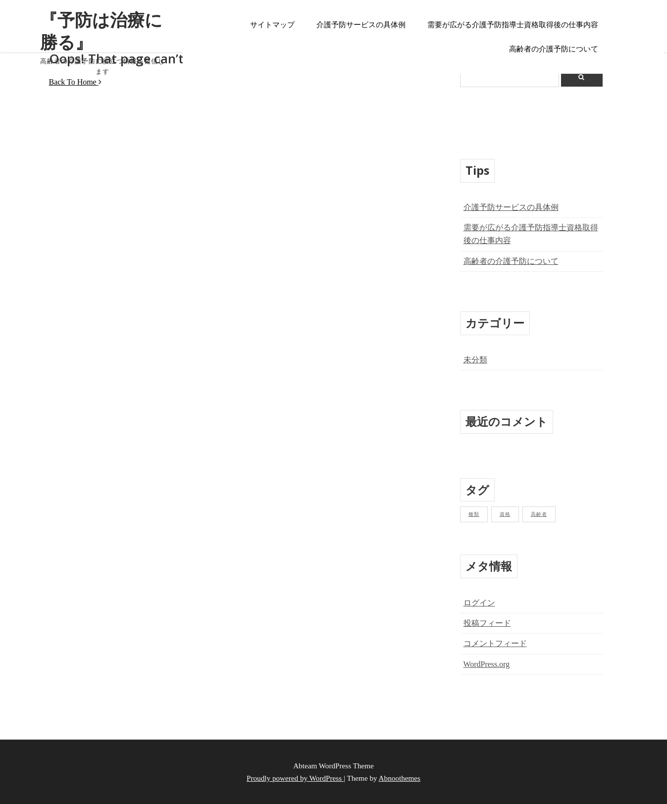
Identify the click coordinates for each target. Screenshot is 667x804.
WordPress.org (486, 664)
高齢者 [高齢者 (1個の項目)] (539, 514)
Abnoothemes (399, 778)
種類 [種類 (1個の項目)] (473, 514)
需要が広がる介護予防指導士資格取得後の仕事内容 (512, 25)
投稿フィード (487, 623)
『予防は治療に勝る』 (93, 27)
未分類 (475, 359)
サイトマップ (272, 25)
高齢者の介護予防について (553, 49)
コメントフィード (495, 643)
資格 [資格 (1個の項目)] (505, 514)
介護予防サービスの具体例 (361, 25)
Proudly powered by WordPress (295, 778)
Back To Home (75, 82)
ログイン (479, 603)
